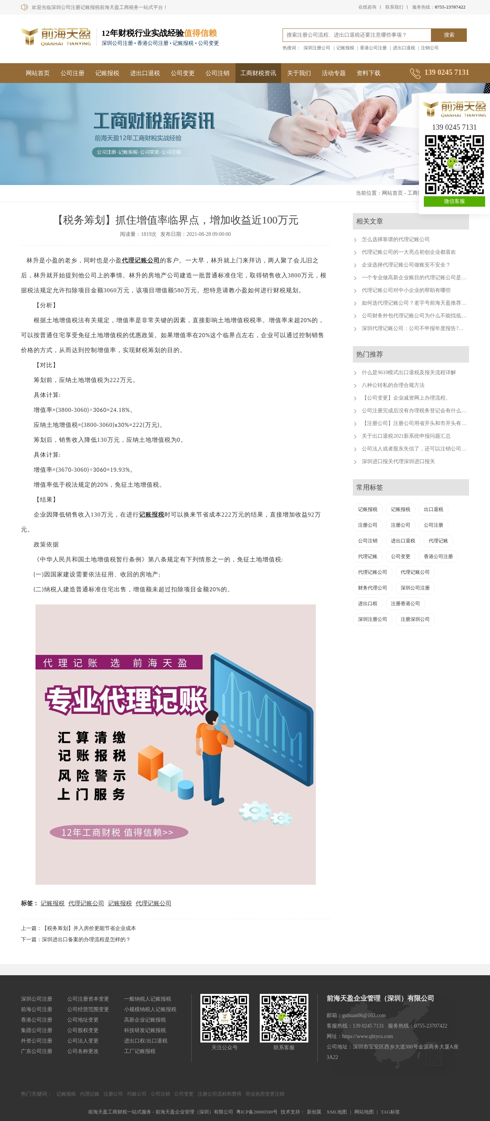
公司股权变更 (83, 1030)
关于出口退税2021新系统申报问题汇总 (406, 436)
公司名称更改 (83, 1051)
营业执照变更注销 (265, 1094)
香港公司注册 (373, 47)
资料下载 (368, 73)
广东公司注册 (36, 1051)
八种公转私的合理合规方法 (393, 385)
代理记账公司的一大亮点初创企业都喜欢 (409, 252)
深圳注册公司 (316, 47)
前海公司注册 (36, 1009)
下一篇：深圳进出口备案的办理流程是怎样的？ (76, 939)
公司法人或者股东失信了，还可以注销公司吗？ (417, 449)
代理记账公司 (141, 260)
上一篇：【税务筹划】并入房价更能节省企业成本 (78, 928)
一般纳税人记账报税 (147, 999)
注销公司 (430, 47)
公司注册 (72, 73)
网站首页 (38, 73)
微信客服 (454, 201)
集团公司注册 (36, 1030)
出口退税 (433, 509)
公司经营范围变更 (88, 1009)
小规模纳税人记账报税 (150, 1009)
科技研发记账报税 (145, 1030)
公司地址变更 (83, 1020)
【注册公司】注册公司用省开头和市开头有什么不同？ (424, 423)
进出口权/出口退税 (145, 1041)
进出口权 (367, 603)
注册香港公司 (405, 603)
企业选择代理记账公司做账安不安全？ (406, 265)
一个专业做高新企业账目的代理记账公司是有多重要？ (424, 277)
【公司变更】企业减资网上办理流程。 (406, 398)
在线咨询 (367, 7)
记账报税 (345, 47)
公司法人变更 (83, 1041)
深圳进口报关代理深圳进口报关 (398, 461)
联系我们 (394, 7)
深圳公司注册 (415, 588)
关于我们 (299, 73)
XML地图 (337, 1112)
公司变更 (183, 73)
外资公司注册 (36, 1041)
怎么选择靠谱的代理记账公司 (396, 239)
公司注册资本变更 (88, 999)
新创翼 (314, 1112)
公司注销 (217, 73)
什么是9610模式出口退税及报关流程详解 (409, 372)
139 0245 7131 (454, 127)
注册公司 (367, 525)
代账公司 (137, 1094)
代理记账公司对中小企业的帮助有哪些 (406, 290)
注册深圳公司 (415, 619)
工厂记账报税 (139, 1051)
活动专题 (334, 73)
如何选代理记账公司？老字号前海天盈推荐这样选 (419, 303)
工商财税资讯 (258, 73)
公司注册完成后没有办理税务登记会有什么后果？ (419, 410)
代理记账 (438, 540)
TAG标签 (390, 1112)
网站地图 (364, 1112)
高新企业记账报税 (145, 1020)
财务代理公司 (372, 588)
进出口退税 (404, 47)
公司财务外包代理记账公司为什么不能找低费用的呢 (422, 315)
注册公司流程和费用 (219, 1094)
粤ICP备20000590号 (257, 1112)
